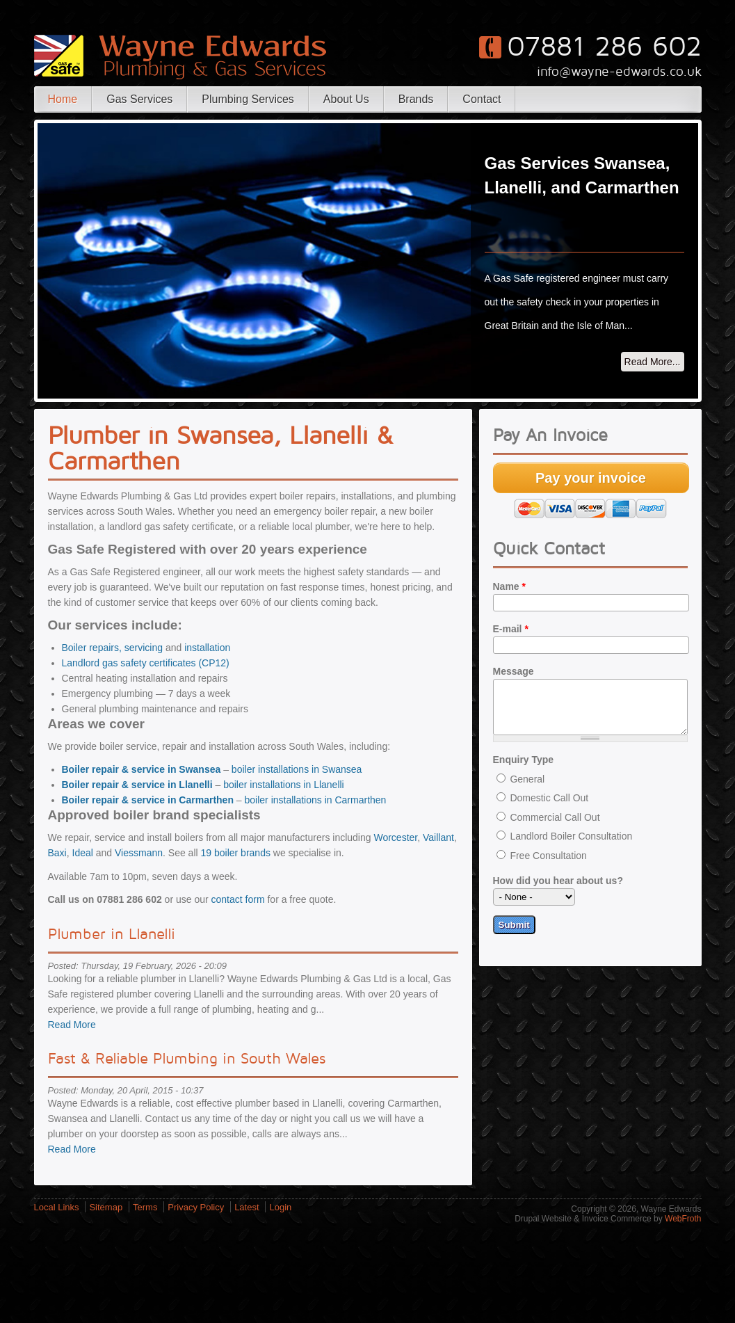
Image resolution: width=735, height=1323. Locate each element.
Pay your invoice (590, 478)
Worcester (395, 837)
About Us (346, 99)
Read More (72, 1024)
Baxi (57, 852)
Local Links (56, 1207)
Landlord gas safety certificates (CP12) (145, 662)
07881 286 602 (604, 47)
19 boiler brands (235, 852)
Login (280, 1207)
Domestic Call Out (549, 808)
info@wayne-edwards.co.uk (619, 72)
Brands (416, 99)
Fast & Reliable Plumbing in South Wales (186, 1058)
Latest (246, 1207)
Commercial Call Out (554, 827)
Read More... (652, 361)
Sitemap (105, 1207)
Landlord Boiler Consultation (571, 846)
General (527, 789)
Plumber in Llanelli (111, 934)
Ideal (82, 852)
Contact (481, 99)
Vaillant (438, 837)
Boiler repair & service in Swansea (141, 769)
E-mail (510, 628)
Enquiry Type (523, 770)
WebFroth (683, 1219)
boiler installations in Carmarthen (316, 799)
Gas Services (139, 99)
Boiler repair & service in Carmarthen (148, 799)
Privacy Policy (196, 1207)
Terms (145, 1207)
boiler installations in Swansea (297, 769)
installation (207, 647)
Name (509, 586)
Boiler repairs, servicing (112, 647)
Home (63, 99)
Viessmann (139, 852)
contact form (238, 899)
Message (513, 671)
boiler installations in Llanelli (283, 784)
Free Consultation (548, 866)
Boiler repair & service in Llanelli (137, 784)
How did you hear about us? (558, 891)
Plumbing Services (248, 99)
